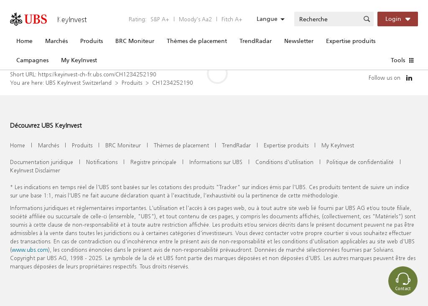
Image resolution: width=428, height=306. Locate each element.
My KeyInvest (79, 60)
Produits (91, 41)
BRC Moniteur (134, 41)
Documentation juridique (41, 162)
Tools (398, 60)
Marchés (56, 41)
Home (24, 41)
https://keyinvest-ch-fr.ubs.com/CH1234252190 (97, 74)
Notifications (101, 162)
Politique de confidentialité (360, 162)
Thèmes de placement (197, 41)
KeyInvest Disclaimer (35, 170)
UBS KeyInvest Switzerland (79, 82)
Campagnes (32, 60)
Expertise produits (350, 41)
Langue (267, 19)
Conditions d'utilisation (284, 162)
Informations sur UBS (215, 162)
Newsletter (298, 41)
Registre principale (153, 162)
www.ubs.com (30, 249)
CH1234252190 (172, 82)
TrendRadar (255, 41)
